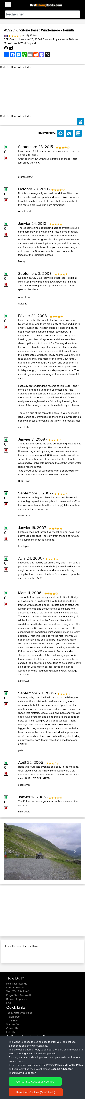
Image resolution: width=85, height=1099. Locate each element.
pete (20, 750)
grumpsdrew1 (25, 177)
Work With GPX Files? (17, 991)
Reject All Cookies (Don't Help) (35, 1092)
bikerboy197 (25, 681)
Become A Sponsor (16, 999)
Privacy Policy (54, 1065)
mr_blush (23, 427)
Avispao (22, 303)
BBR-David (10, 39)
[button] (10, 851)
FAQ (8, 1003)
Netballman (24, 515)
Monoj (21, 261)
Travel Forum (13, 1016)
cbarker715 (24, 785)
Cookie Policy (75, 1065)
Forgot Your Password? (18, 995)
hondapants (24, 546)
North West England (24, 43)
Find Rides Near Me (16, 983)
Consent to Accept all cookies (35, 1081)
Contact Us (12, 1028)
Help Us (10, 1032)
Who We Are (12, 1024)
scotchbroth (25, 211)
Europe (46, 39)
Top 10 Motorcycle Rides (19, 1012)
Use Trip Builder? (15, 987)
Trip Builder (12, 1020)
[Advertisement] (42, 91)
